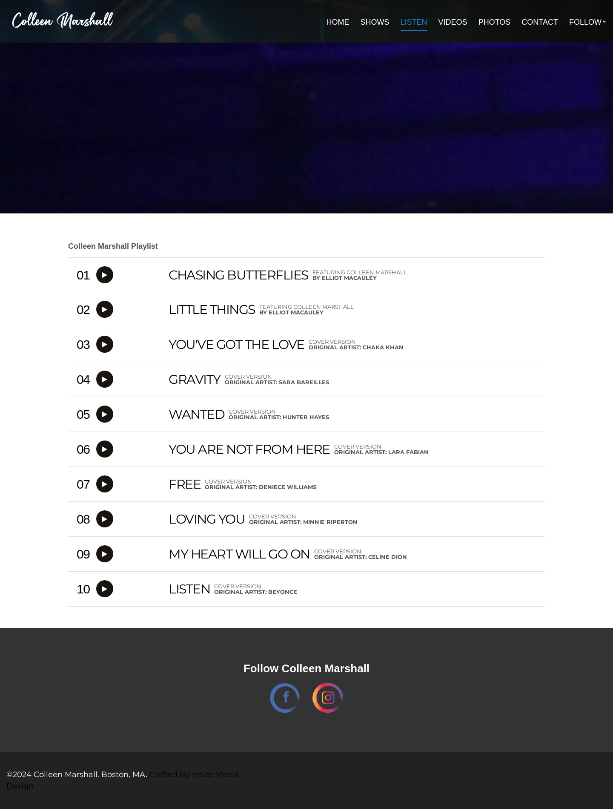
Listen (414, 22)
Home (338, 22)
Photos (494, 22)
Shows (375, 22)
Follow (585, 22)
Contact (539, 22)
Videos (452, 22)
